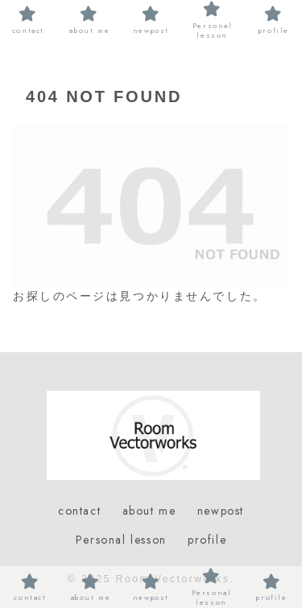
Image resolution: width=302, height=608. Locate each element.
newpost (220, 511)
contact (79, 511)
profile (207, 540)
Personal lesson (121, 540)
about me (149, 511)
